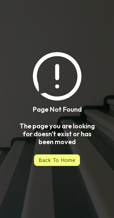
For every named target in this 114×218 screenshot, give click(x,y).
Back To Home (57, 160)
